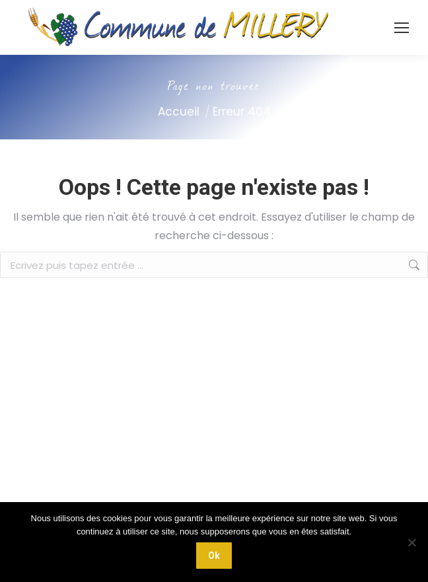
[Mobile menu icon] (401, 28)
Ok (214, 555)
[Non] (411, 542)
